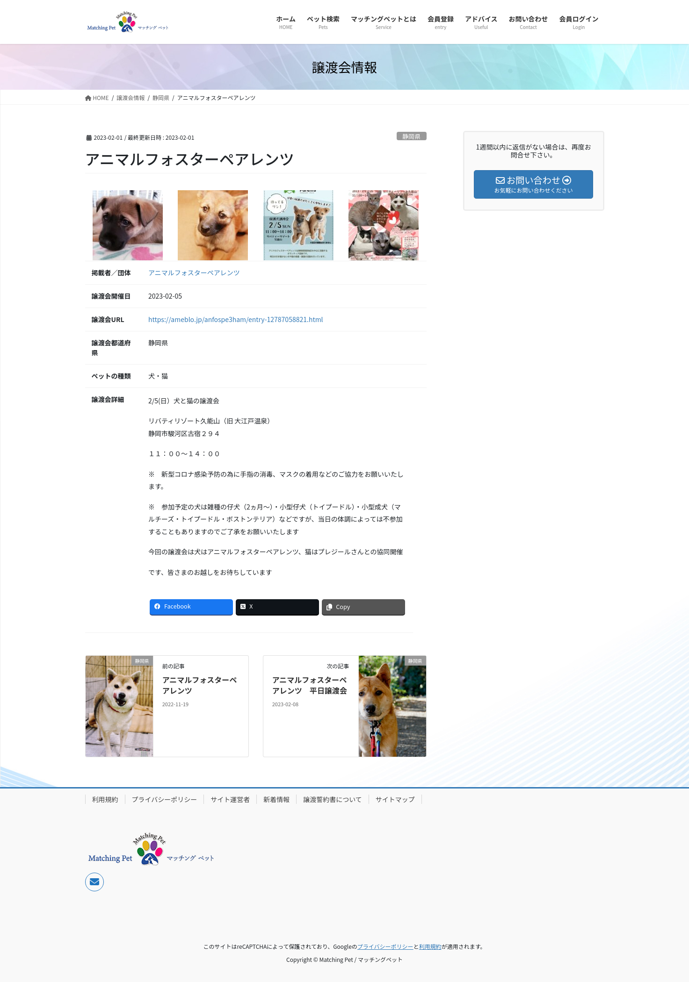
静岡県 (411, 136)
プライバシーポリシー (164, 799)
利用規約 (105, 799)
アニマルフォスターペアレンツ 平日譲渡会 (309, 684)
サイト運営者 (230, 799)
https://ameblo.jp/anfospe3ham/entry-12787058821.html (235, 319)
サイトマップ (395, 799)
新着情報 (276, 799)
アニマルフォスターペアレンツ (194, 272)
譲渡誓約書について (332, 799)
